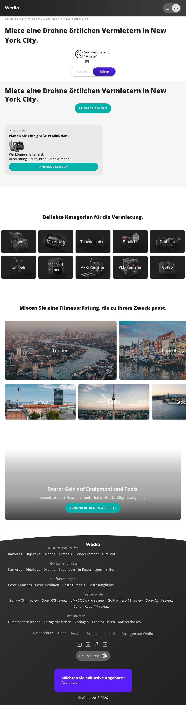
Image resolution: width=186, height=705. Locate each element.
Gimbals (65, 554)
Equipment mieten (65, 563)
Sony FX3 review (54, 600)
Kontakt (110, 633)
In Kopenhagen (90, 569)
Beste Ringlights (101, 585)
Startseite (14, 19)
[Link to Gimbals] (18, 267)
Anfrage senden (53, 167)
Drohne (49, 554)
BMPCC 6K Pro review (87, 600)
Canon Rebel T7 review (91, 606)
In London (67, 569)
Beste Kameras (20, 585)
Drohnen (51, 19)
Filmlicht (108, 554)
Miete (104, 71)
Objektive (32, 554)
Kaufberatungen (63, 579)
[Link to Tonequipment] (93, 241)
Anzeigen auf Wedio (137, 633)
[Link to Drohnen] (167, 241)
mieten (34, 19)
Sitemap (93, 633)
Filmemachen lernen (24, 622)
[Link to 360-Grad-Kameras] (55, 267)
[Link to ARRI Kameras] (93, 267)
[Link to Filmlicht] (130, 241)
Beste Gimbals (73, 585)
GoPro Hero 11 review (125, 600)
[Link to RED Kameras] (130, 267)
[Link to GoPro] (167, 267)
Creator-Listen (103, 622)
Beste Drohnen (47, 585)
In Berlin (112, 569)
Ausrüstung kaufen (63, 548)
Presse (76, 633)
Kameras (15, 554)
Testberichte (93, 594)
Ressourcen (76, 616)
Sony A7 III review (159, 600)
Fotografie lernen (57, 622)
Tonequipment (87, 554)
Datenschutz (43, 633)
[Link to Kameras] (18, 241)
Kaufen (81, 71)
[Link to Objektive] (55, 241)
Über (62, 633)
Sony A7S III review (24, 600)
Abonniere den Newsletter (93, 508)
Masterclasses (129, 622)
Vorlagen (82, 622)
